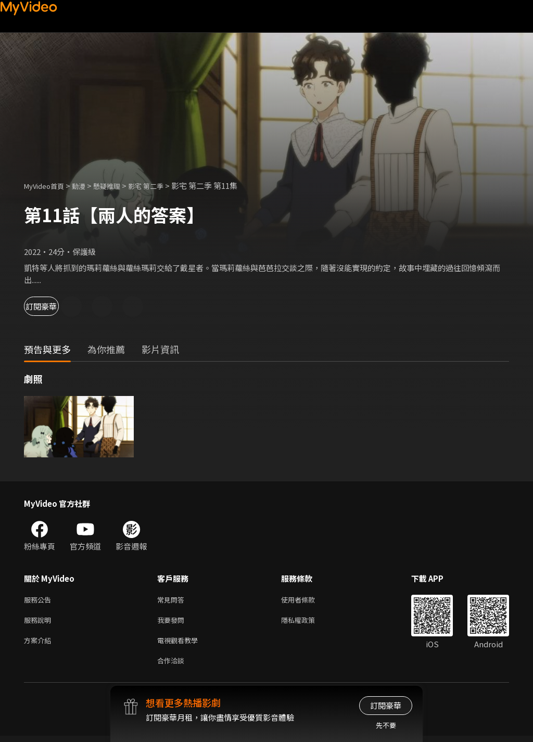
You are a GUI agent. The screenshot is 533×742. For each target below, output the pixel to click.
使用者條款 (306, 600)
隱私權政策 (306, 622)
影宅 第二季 (162, 185)
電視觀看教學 (180, 643)
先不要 (386, 725)
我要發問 (172, 622)
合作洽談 (172, 665)
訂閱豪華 (52, 306)
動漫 (87, 185)
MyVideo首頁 (47, 185)
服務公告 (39, 600)
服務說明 (39, 622)
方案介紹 (39, 643)
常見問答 (172, 600)
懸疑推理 (118, 185)
